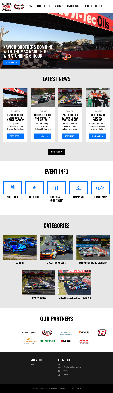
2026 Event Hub (43, 6)
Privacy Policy (75, 388)
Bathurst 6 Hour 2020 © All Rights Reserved (49, 388)
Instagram (63, 375)
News (31, 6)
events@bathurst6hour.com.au (69, 365)
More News (56, 151)
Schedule (99, 6)
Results (88, 6)
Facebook (63, 371)
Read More (11, 62)
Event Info (58, 6)
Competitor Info (74, 6)
